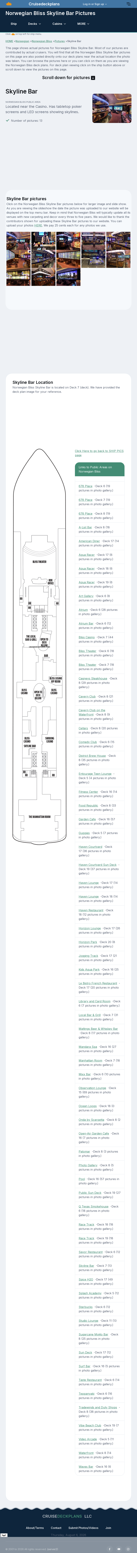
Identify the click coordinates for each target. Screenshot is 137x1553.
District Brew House (92, 755)
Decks (32, 24)
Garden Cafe (87, 819)
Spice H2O (86, 1279)
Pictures (60, 41)
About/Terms (35, 1528)
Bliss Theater (87, 651)
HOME (9, 41)
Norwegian (22, 41)
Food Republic (88, 805)
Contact (56, 1528)
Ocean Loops (88, 1106)
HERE (38, 225)
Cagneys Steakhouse (93, 678)
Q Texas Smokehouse (93, 1206)
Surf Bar (84, 1366)
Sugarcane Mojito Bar (93, 1334)
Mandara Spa (88, 1047)
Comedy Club (88, 742)
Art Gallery (86, 596)
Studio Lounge (88, 1320)
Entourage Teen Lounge (95, 774)
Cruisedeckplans (44, 4)
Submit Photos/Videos (83, 1528)
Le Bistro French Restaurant (98, 983)
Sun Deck (85, 1352)
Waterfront (86, 1453)
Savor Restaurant (91, 1252)
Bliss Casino (87, 637)
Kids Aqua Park (89, 969)
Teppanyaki (86, 1393)
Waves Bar (86, 1466)
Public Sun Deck (90, 1193)
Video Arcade (88, 1439)
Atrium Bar (86, 623)
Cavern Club (87, 696)
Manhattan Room (90, 1060)
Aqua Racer (87, 555)
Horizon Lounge (90, 928)
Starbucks (86, 1307)
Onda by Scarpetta (91, 1120)
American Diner (89, 541)
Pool (82, 1179)
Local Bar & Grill (90, 1015)
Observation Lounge (92, 1088)
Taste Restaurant (90, 1380)
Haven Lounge (89, 883)
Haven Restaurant (91, 910)
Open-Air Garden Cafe (94, 1133)
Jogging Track (88, 956)
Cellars (83, 728)
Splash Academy (90, 1293)
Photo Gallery (88, 1165)
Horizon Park (88, 942)
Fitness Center (88, 792)
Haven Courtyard (90, 847)
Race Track (86, 1224)
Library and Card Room (94, 1001)
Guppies (84, 833)
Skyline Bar (86, 1265)
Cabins (57, 24)
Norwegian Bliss (42, 41)
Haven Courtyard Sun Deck (97, 865)
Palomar (84, 1151)
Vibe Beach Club (90, 1425)
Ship (14, 24)
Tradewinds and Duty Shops (98, 1407)
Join (108, 1528)
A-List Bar (85, 527)
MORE (81, 24)
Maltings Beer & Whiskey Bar (98, 1029)
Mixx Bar (85, 1074)
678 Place (85, 486)
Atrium (83, 610)
